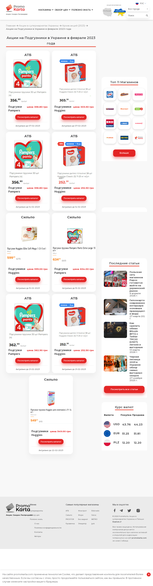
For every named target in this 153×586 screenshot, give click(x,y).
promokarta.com (139, 566)
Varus (93, 543)
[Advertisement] (124, 53)
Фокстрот (82, 538)
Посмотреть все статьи (124, 407)
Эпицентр (82, 551)
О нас (36, 551)
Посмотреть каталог (27, 117)
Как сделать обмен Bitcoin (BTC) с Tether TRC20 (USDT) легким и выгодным (136, 353)
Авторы (37, 564)
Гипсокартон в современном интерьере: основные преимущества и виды (139, 325)
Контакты (38, 560)
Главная (10, 25)
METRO (94, 547)
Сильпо (28, 217)
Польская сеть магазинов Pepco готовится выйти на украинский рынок (137, 300)
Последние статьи (124, 282)
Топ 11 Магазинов (124, 82)
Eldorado (95, 538)
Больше (124, 153)
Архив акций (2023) (73, 25)
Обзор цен (61, 10)
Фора (80, 543)
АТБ (27, 55)
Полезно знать (81, 10)
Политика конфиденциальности (47, 555)
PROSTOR (70, 547)
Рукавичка (70, 551)
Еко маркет (83, 547)
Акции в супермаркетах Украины (39, 25)
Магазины (44, 10)
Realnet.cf (117, 550)
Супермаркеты (36, 538)
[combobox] (138, 8)
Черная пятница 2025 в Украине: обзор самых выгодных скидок (136, 384)
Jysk (93, 551)
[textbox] (137, 8)
